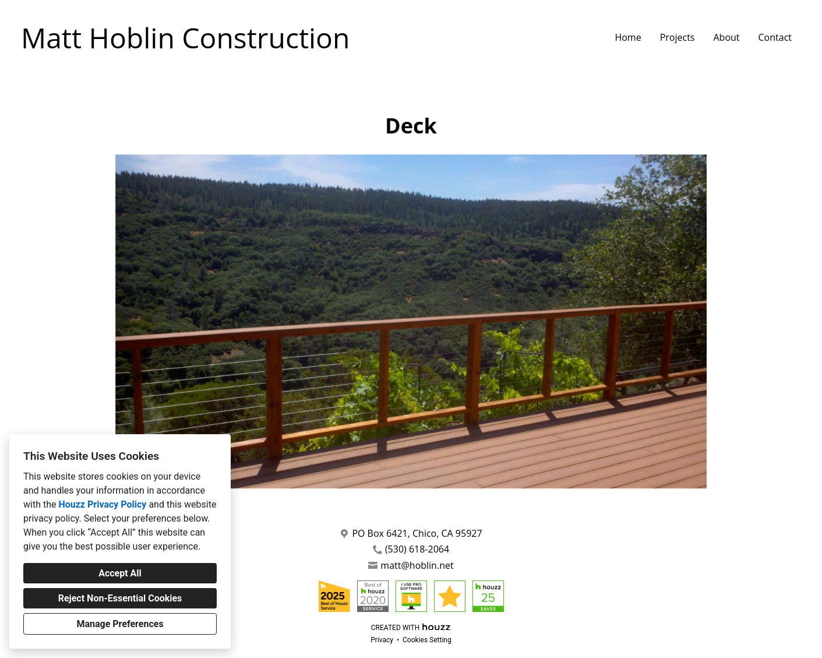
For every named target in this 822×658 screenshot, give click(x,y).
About (726, 37)
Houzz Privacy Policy (102, 504)
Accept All (120, 573)
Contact (775, 37)
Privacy (382, 640)
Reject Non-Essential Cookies (120, 598)
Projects (677, 37)
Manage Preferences (119, 623)
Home (628, 37)
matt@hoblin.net (416, 565)
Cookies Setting (427, 640)
